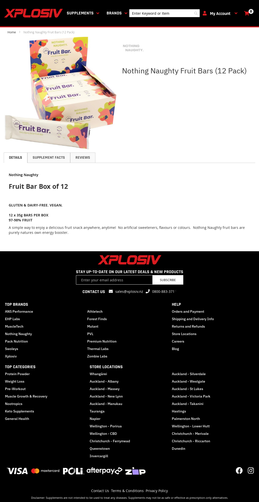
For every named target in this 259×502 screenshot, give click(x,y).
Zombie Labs (97, 356)
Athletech (95, 311)
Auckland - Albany (104, 381)
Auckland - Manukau (106, 404)
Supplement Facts (49, 157)
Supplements (80, 13)
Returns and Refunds (188, 326)
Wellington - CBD (103, 433)
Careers (178, 341)
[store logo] (34, 13)
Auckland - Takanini (187, 404)
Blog (175, 349)
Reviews (82, 157)
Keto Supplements (19, 411)
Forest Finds (97, 319)
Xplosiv (11, 356)
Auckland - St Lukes (187, 389)
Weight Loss (14, 381)
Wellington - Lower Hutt (191, 426)
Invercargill (99, 456)
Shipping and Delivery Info (193, 319)
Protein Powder (17, 374)
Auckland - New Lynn (106, 396)
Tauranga (97, 411)
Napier (95, 418)
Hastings (179, 411)
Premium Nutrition (102, 341)
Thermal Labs (98, 349)
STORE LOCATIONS (106, 367)
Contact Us (100, 490)
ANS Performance (19, 311)
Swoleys (11, 349)
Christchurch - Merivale (190, 433)
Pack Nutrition (16, 341)
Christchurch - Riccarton (191, 441)
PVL (90, 334)
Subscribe (168, 280)
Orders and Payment (188, 311)
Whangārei (98, 374)
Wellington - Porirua (106, 426)
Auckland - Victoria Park (191, 396)
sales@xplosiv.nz (129, 291)
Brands (114, 13)
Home (11, 32)
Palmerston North (186, 418)
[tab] (15, 157)
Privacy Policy (157, 490)
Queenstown (100, 448)
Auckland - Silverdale (189, 374)
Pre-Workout (15, 389)
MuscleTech (14, 326)
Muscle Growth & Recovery (26, 396)
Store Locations (184, 334)
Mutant (92, 326)
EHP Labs (12, 319)
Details (15, 157)
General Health (17, 418)
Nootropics (13, 404)
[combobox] (164, 13)
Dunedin (178, 448)
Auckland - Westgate (188, 381)
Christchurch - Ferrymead (110, 441)
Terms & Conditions (127, 490)
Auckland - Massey (105, 389)
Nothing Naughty (18, 334)
